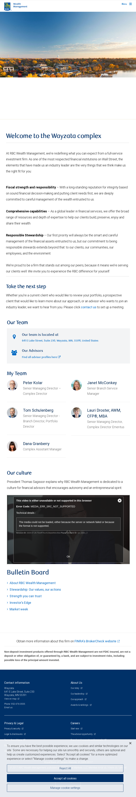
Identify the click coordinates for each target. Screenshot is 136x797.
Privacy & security (12, 728)
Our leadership (78, 693)
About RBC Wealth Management (33, 583)
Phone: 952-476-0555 (14, 703)
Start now (75, 728)
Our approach (77, 699)
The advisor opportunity (82, 734)
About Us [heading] (76, 682)
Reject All (65, 768)
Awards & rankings (80, 704)
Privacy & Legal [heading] (13, 723)
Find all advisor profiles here (41, 357)
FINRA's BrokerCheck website (95, 641)
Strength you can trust (26, 596)
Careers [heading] (75, 723)
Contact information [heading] (17, 682)
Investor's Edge (20, 603)
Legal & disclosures (13, 734)
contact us (88, 307)
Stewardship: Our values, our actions (35, 589)
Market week (19, 609)
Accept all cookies (65, 778)
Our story (75, 688)
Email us (8, 707)
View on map (10, 698)
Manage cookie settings (65, 788)
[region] (68, 768)
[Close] (130, 743)
